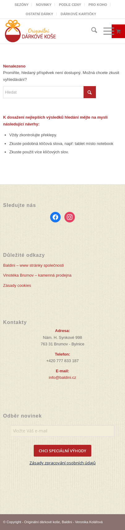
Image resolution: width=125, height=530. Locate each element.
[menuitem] (21, 4)
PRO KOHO (97, 5)
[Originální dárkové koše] (50, 31)
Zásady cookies (17, 285)
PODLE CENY (70, 5)
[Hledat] (91, 31)
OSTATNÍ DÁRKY (39, 14)
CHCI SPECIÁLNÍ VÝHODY (62, 450)
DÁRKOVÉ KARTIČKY (78, 14)
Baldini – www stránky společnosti (33, 265)
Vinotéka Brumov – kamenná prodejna (37, 275)
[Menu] (105, 31)
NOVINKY (43, 5)
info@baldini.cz (62, 377)
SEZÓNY (21, 5)
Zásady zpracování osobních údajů (62, 463)
